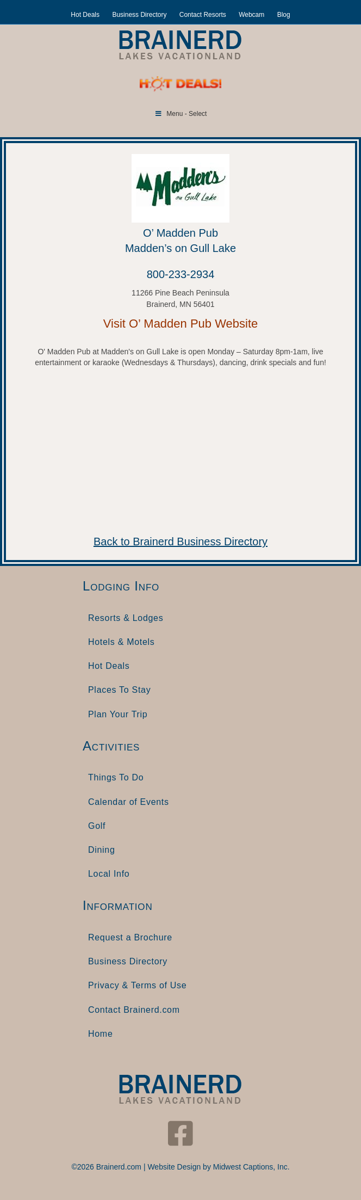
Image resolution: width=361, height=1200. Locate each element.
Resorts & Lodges (125, 618)
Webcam (251, 15)
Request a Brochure (130, 937)
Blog (283, 15)
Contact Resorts (202, 15)
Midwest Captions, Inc (250, 1166)
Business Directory (139, 15)
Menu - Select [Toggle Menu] (180, 114)
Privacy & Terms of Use (137, 985)
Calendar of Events (128, 802)
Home (100, 1033)
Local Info (108, 873)
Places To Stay (119, 689)
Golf (96, 825)
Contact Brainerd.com (134, 1009)
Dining (101, 849)
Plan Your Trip (117, 714)
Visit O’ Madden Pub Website (180, 323)
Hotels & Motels (121, 642)
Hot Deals (85, 15)
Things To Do (116, 777)
